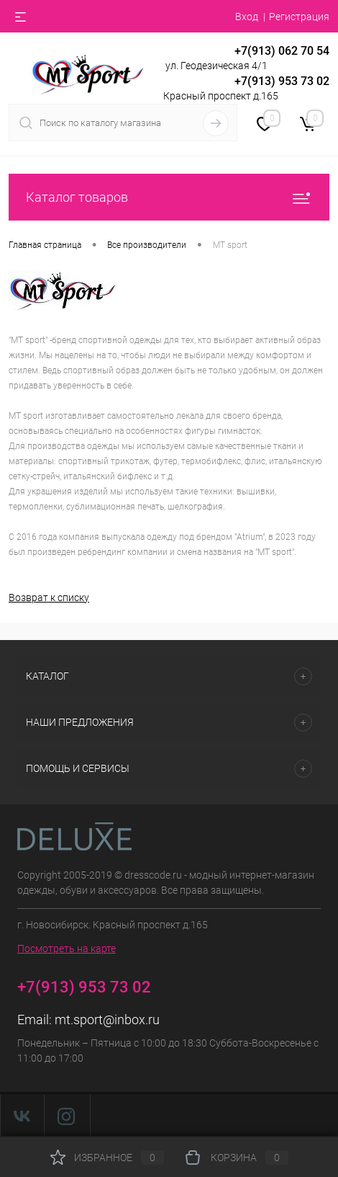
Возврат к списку (49, 597)
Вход (246, 16)
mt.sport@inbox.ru (107, 1019)
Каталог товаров (169, 197)
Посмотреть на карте (66, 948)
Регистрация (299, 16)
